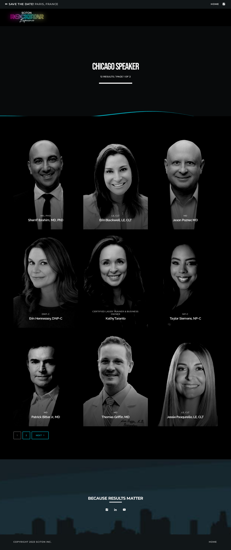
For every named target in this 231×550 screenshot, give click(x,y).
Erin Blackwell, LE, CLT (115, 220)
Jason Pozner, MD (185, 220)
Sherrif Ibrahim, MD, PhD (45, 220)
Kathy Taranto (115, 318)
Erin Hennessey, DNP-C (45, 318)
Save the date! (31, 4)
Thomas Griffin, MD (115, 416)
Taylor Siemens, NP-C (185, 318)
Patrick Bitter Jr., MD (45, 416)
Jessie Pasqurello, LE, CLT (185, 416)
